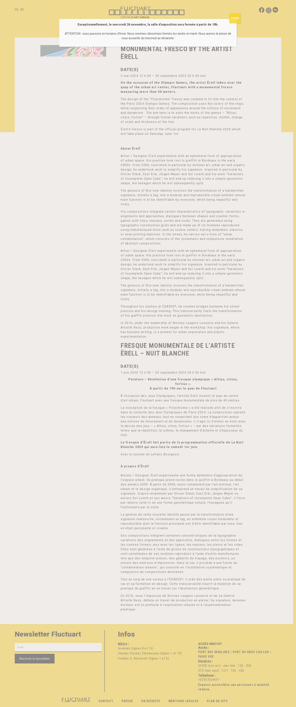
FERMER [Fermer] (235, 18)
